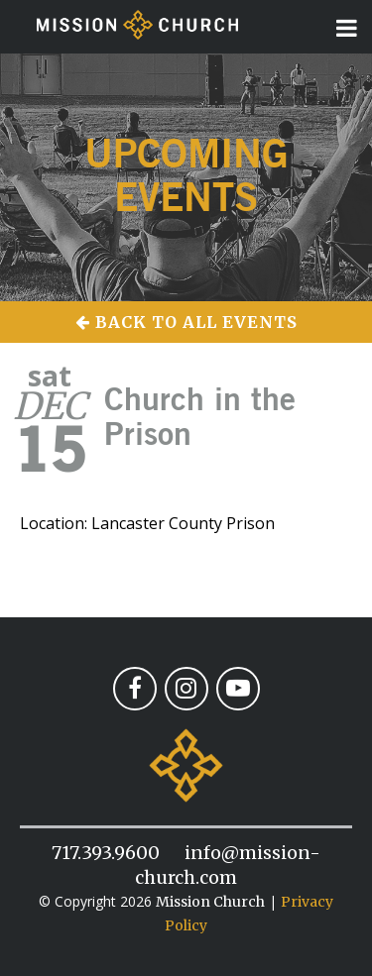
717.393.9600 (106, 852)
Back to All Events (186, 322)
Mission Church (210, 902)
